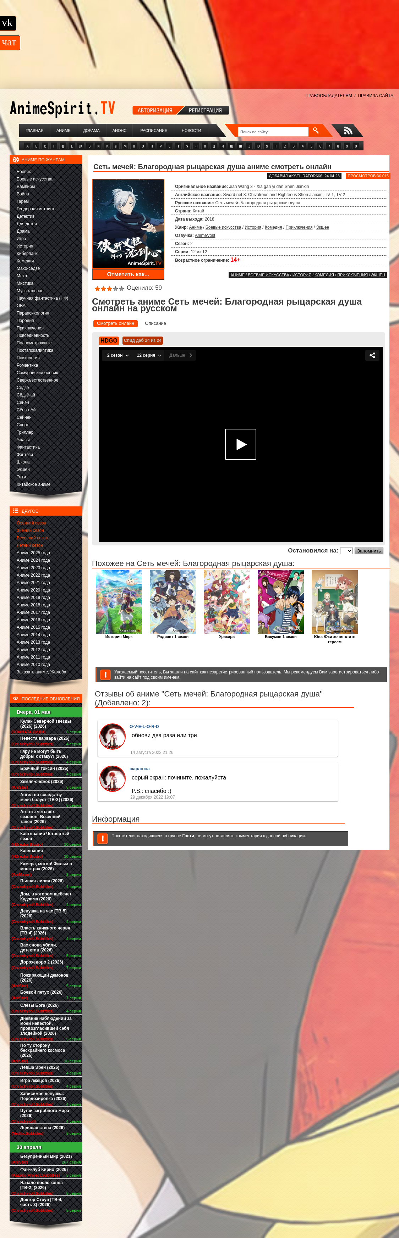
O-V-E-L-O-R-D (144, 726)
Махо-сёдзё (28, 268)
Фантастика (28, 447)
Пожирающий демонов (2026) (44, 978)
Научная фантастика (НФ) (42, 298)
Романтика (27, 365)
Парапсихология (33, 313)
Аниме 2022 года (33, 575)
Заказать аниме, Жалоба (41, 672)
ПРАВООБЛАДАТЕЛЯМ (328, 95)
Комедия (25, 261)
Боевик (24, 171)
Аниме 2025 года (33, 552)
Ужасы (23, 439)
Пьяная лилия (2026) (42, 880)
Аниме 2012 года (33, 649)
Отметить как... (128, 274)
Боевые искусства (35, 179)
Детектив (25, 216)
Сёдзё (23, 387)
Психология (28, 357)
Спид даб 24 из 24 (143, 340)
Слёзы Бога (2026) (39, 1005)
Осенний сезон (31, 523)
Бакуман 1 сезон (281, 635)
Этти (21, 476)
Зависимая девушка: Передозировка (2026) (43, 1096)
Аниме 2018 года (33, 605)
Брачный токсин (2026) (44, 768)
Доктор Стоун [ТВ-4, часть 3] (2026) (41, 1202)
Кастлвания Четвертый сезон (44, 836)
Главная (34, 130)
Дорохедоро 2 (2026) (41, 962)
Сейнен (24, 417)
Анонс (120, 130)
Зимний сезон (30, 530)
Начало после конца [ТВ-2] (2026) (41, 1185)
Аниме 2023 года (33, 567)
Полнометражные (34, 342)
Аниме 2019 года (33, 597)
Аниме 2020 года (33, 590)
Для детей (27, 223)
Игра (21, 238)
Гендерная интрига (35, 208)
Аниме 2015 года (33, 627)
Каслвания (31, 850)
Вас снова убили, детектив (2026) (38, 948)
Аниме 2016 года (33, 619)
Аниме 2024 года (33, 560)
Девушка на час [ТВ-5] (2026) (43, 913)
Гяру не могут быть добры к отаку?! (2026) (44, 754)
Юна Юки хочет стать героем (335, 637)
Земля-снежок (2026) (42, 781)
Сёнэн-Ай (26, 409)
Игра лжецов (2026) (40, 1080)
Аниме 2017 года (33, 612)
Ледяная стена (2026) (42, 1127)
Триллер (25, 432)
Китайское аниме (33, 484)
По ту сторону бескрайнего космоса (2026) (42, 1050)
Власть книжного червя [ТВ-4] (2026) (45, 931)
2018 (209, 219)
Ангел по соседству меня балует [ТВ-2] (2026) (46, 797)
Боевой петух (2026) (41, 992)
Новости (191, 130)
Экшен (23, 469)
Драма (23, 231)
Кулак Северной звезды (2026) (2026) (45, 724)
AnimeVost (205, 235)
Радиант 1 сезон (173, 635)
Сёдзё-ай (26, 395)
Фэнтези (25, 454)
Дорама (91, 130)
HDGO (108, 341)
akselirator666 (305, 176)
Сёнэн (23, 402)
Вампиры (26, 186)
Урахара (227, 635)
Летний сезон (30, 545)
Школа (23, 462)
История (25, 246)
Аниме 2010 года (33, 664)
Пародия (25, 320)
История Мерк (119, 635)
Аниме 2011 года (33, 657)
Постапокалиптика (35, 350)
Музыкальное (30, 290)
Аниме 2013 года (33, 642)
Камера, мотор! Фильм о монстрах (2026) (46, 866)
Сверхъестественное (37, 380)
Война (23, 193)
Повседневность (33, 335)
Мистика (25, 283)
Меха (22, 275)
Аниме (63, 130)
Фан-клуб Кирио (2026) (44, 1169)
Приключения (30, 328)
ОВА (21, 305)
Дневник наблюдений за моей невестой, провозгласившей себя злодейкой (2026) (46, 1026)
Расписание (154, 130)
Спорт (23, 424)
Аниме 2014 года (33, 634)
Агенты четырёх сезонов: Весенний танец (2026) (40, 816)
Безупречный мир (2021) (46, 1156)
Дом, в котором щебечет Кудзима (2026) (46, 896)
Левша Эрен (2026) (39, 1067)
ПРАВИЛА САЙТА (375, 95)
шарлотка (140, 768)
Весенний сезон (32, 537)
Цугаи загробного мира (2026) (44, 1113)
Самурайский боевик (37, 372)
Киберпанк (27, 253)
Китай (198, 211)
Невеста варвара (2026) (45, 738)
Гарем (23, 201)
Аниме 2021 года (33, 582)
